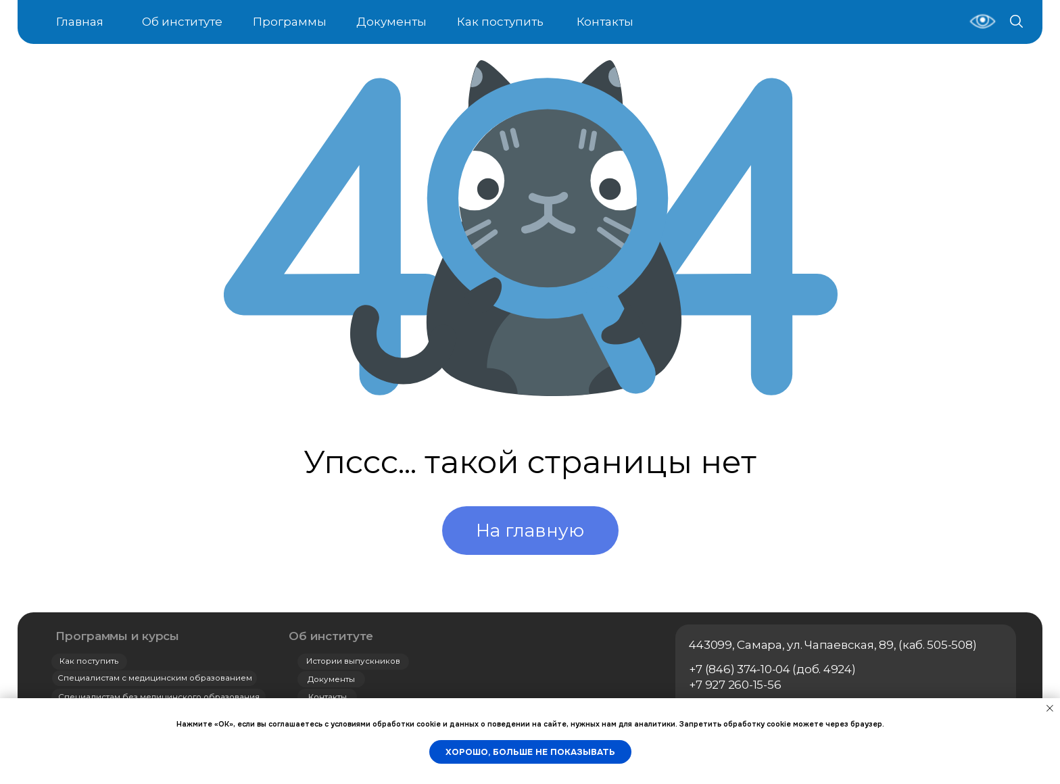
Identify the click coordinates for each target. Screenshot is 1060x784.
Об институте (182, 21)
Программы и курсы (117, 636)
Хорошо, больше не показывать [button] (530, 752)
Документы (391, 21)
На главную (530, 530)
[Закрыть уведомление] (1050, 708)
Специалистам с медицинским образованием (154, 678)
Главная (79, 21)
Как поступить (500, 21)
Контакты (605, 21)
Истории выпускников (353, 661)
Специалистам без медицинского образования (159, 697)
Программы (290, 21)
